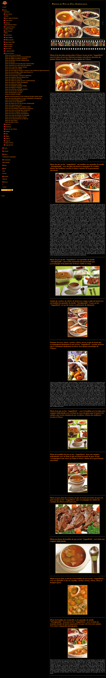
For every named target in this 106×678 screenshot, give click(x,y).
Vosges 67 (7, 138)
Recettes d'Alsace (9, 53)
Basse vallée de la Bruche (11, 18)
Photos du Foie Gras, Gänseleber (13, 73)
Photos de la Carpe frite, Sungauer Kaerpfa (16, 67)
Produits (6, 176)
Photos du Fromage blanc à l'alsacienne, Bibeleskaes (18, 75)
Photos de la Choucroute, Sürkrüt (13, 68)
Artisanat (6, 16)
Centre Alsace (8, 20)
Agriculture (7, 11)
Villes (6, 133)
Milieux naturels (9, 39)
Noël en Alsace (9, 44)
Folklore (6, 32)
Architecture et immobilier (9, 156)
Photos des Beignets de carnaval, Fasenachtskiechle (18, 56)
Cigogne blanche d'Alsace (10, 24)
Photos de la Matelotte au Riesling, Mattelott (16, 89)
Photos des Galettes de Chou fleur (13, 79)
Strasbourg (8, 126)
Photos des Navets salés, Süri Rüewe (14, 90)
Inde (5, 168)
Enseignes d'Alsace (8, 28)
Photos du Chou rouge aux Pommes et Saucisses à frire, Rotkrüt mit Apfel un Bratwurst (27, 70)
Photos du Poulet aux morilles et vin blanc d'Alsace (18, 106)
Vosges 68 (7, 141)
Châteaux (7, 22)
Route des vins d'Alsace (11, 129)
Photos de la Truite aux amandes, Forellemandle (17, 115)
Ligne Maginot (9, 37)
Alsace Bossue (8, 14)
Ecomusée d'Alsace (10, 27)
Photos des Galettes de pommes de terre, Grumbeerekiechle (20, 80)
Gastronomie (7, 159)
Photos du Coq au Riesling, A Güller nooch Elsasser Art (19, 72)
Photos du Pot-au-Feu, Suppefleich (15, 101)
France (5, 148)
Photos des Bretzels (10, 62)
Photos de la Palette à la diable (12, 94)
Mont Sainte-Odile (10, 42)
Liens (3, 171)
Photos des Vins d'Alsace (11, 120)
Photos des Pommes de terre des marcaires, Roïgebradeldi (19, 103)
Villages (7, 136)
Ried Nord (8, 124)
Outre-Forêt (8, 48)
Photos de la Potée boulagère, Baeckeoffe (15, 100)
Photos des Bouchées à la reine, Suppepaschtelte (17, 60)
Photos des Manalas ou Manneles (13, 87)
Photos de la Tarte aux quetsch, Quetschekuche (17, 113)
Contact (4, 187)
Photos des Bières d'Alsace (11, 122)
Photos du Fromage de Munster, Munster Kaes (17, 77)
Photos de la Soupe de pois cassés (13, 105)
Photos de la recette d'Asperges (13, 55)
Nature (5, 154)
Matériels (4, 179)
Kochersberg (8, 35)
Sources (6, 182)
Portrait (4, 173)
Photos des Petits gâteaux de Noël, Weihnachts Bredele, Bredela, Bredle (24, 96)
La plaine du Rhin (9, 51)
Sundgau (7, 131)
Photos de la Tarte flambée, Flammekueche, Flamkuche (19, 108)
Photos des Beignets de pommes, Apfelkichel (16, 58)
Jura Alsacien (8, 31)
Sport (5, 165)
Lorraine (6, 151)
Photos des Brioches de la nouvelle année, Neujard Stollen (19, 63)
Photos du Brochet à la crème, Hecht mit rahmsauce (18, 65)
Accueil (4, 7)
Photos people (5, 162)
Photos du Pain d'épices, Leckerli (13, 92)
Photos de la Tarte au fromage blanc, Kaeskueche (17, 110)
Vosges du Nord (9, 145)
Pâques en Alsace (8, 46)
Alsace (5, 10)
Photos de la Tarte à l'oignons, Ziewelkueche (16, 112)
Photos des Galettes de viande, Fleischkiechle (16, 82)
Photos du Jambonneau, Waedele (13, 84)
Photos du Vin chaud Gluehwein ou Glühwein (16, 118)
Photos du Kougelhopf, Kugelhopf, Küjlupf (16, 85)
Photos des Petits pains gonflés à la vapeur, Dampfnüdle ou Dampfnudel (23, 98)
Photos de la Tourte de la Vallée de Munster (16, 117)
